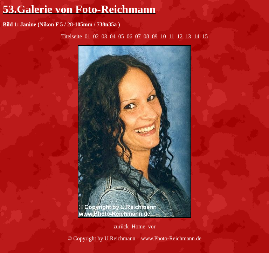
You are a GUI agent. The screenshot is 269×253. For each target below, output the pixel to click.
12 (179, 36)
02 (96, 36)
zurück (121, 226)
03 (104, 36)
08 (146, 36)
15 (205, 36)
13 (188, 36)
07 (138, 36)
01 (87, 36)
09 (155, 36)
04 (113, 36)
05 (121, 36)
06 (129, 36)
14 (196, 36)
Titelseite (71, 36)
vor (152, 226)
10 (163, 36)
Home (138, 226)
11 (171, 36)
